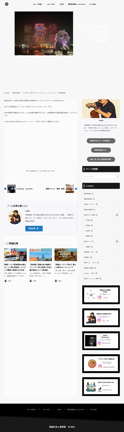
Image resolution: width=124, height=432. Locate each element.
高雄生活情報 (16, 93)
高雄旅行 (88, 257)
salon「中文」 (51, 4)
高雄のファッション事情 (93, 278)
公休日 (62, 4)
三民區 (89, 220)
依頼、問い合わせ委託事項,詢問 (100, 159)
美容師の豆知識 (90, 268)
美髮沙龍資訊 (89, 199)
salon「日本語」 (38, 4)
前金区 (89, 231)
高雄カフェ (88, 242)
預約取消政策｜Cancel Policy (76, 4)
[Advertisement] (62, 75)
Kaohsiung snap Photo (25, 189)
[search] (118, 177)
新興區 (89, 236)
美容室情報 (88, 194)
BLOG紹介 (92, 4)
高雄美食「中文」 (90, 252)
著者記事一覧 (33, 229)
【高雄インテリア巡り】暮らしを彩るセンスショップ (64, 268)
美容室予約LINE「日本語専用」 (100, 141)
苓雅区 (89, 226)
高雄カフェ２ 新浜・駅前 (54, 189)
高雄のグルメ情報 (90, 215)
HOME (8, 93)
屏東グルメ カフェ (91, 263)
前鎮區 (89, 247)
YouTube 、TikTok (90, 273)
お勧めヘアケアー (90, 205)
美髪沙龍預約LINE (100, 150)
